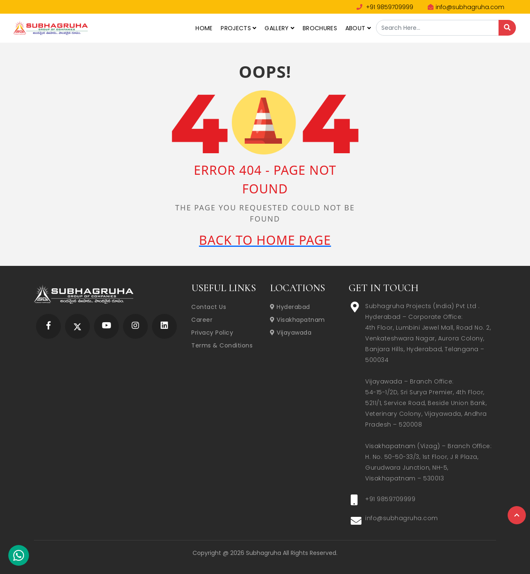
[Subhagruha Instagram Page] (135, 326)
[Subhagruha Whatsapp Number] (18, 557)
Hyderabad (290, 307)
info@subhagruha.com (466, 7)
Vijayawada (290, 332)
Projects (238, 28)
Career (201, 320)
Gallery (279, 28)
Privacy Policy (212, 332)
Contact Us (208, 307)
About (358, 28)
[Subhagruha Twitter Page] (77, 326)
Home (203, 28)
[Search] (507, 28)
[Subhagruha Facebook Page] (48, 326)
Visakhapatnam (297, 320)
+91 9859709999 (385, 7)
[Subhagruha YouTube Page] (106, 326)
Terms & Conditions (222, 345)
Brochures (320, 28)
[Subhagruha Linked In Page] (164, 326)
